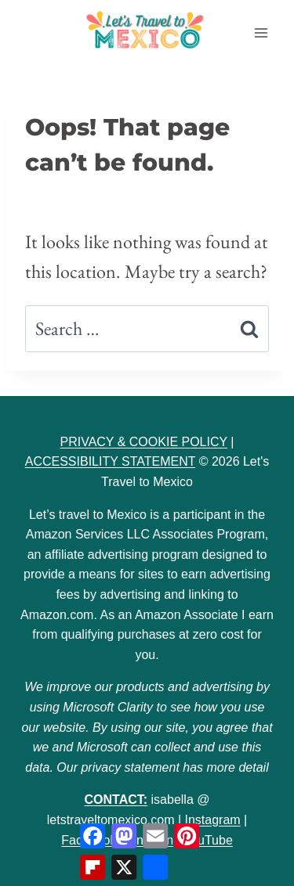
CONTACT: (116, 799)
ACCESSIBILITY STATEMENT (110, 461)
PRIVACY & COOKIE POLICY (143, 441)
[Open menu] (260, 32)
